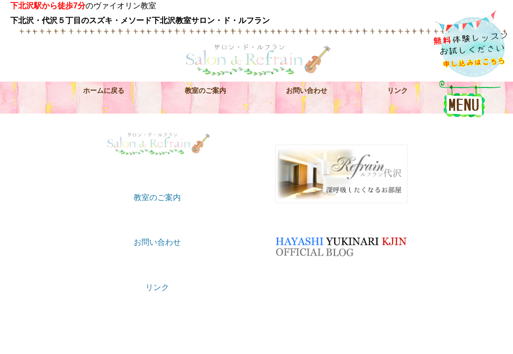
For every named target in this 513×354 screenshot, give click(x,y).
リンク (397, 90)
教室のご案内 (205, 90)
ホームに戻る (103, 90)
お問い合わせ (306, 90)
